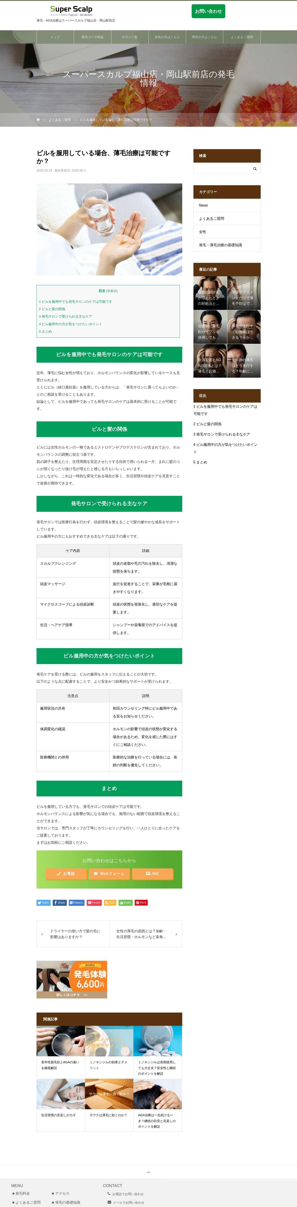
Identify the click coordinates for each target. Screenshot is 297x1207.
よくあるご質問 (242, 37)
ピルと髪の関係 (52, 309)
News (203, 205)
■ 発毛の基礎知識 (66, 1202)
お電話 (66, 874)
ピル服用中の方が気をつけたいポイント (70, 324)
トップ (55, 37)
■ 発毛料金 (21, 1193)
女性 (202, 232)
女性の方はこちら (167, 37)
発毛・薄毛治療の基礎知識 (220, 245)
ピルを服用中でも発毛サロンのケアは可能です (76, 301)
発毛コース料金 (93, 37)
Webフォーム (109, 874)
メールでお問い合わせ (128, 1202)
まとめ (45, 331)
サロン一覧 (130, 37)
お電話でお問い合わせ (128, 1194)
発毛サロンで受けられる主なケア (65, 316)
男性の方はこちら (204, 37)
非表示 (112, 291)
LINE (152, 874)
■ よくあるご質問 (26, 1202)
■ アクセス (60, 1193)
